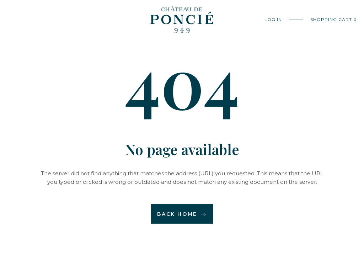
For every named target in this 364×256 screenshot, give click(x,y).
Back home (182, 214)
